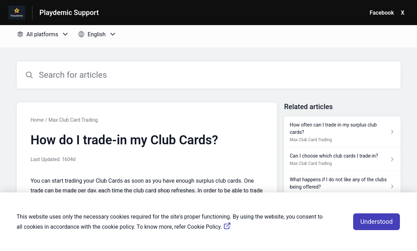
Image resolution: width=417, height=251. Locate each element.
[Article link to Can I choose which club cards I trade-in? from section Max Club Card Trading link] (342, 159)
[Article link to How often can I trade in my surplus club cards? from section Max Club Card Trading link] (342, 131)
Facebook (382, 12)
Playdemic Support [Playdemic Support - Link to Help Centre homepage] (69, 12)
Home (37, 120)
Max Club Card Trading (73, 120)
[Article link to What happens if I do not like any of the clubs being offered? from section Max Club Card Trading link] (342, 186)
